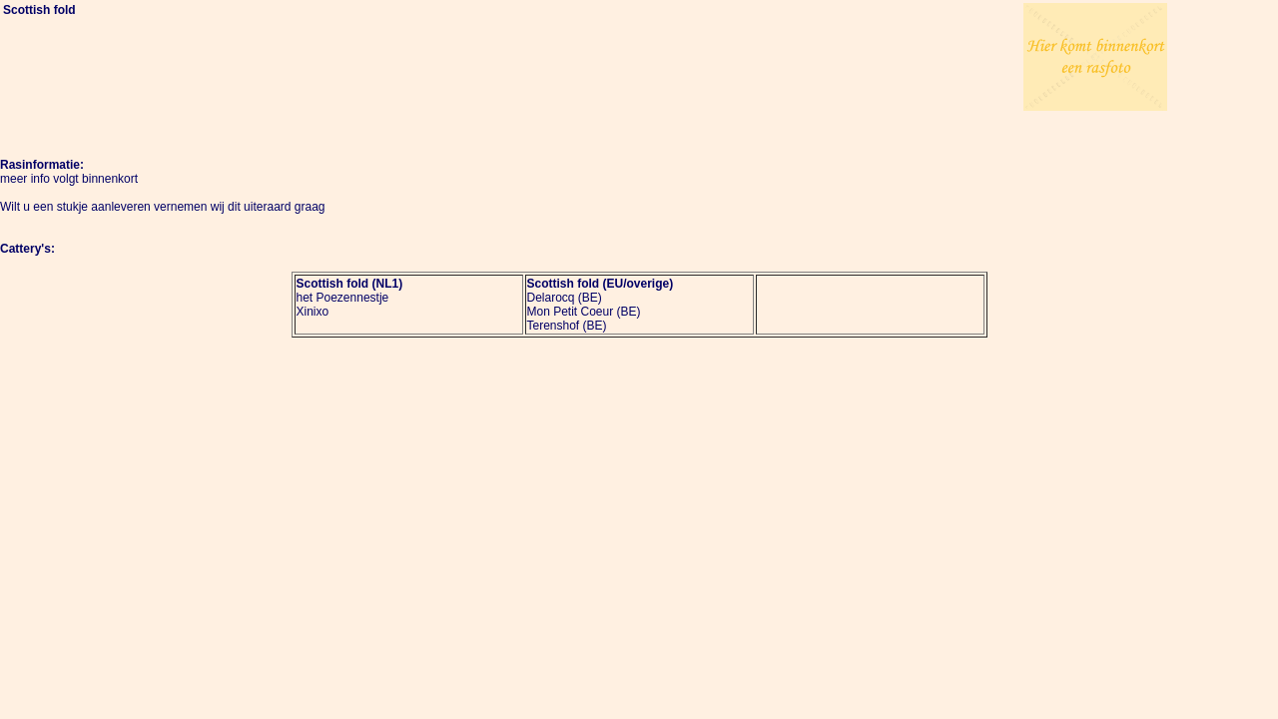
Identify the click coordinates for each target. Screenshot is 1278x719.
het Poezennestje (343, 298)
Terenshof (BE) (567, 326)
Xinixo (313, 312)
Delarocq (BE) (564, 298)
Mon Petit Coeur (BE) (584, 312)
